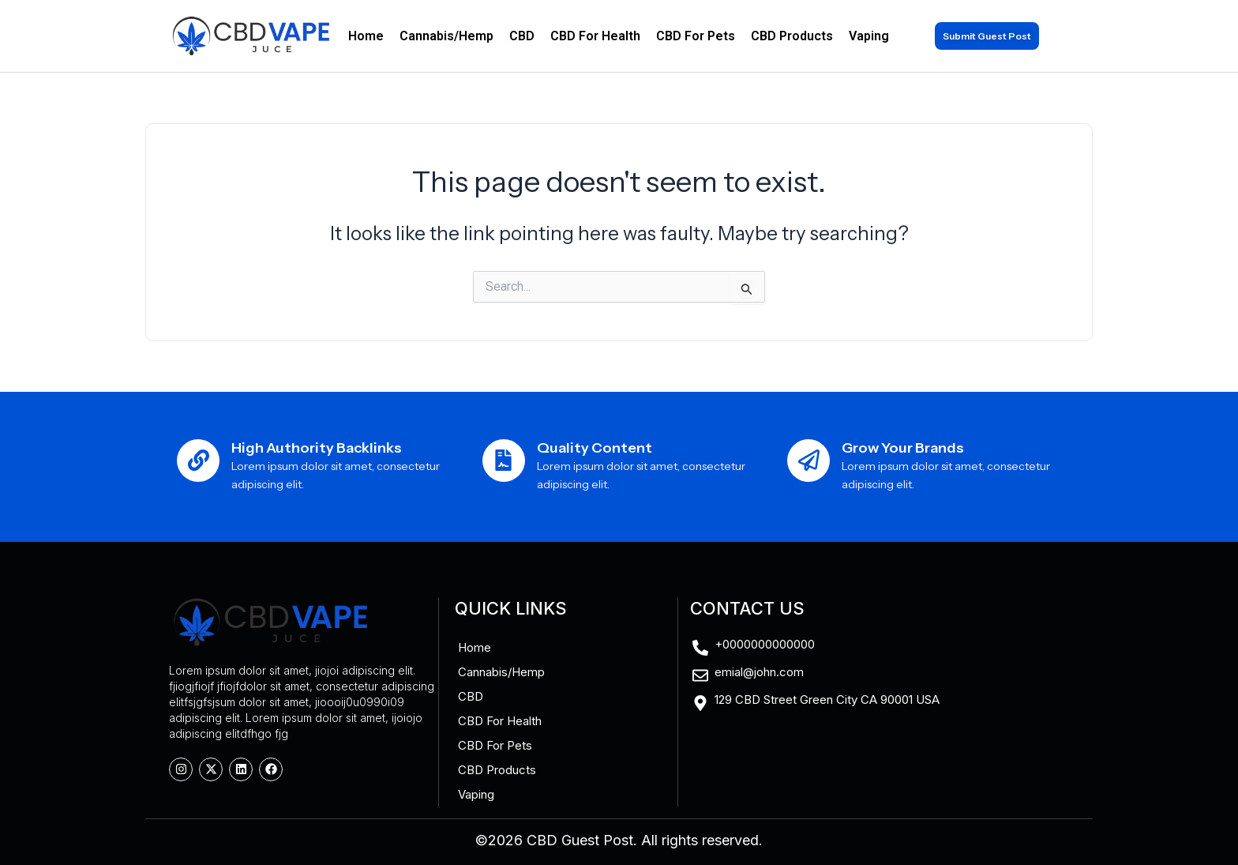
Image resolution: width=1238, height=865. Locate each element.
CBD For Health (595, 35)
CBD (522, 35)
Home (366, 35)
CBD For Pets (695, 35)
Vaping (869, 35)
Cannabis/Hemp (446, 35)
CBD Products (792, 35)
